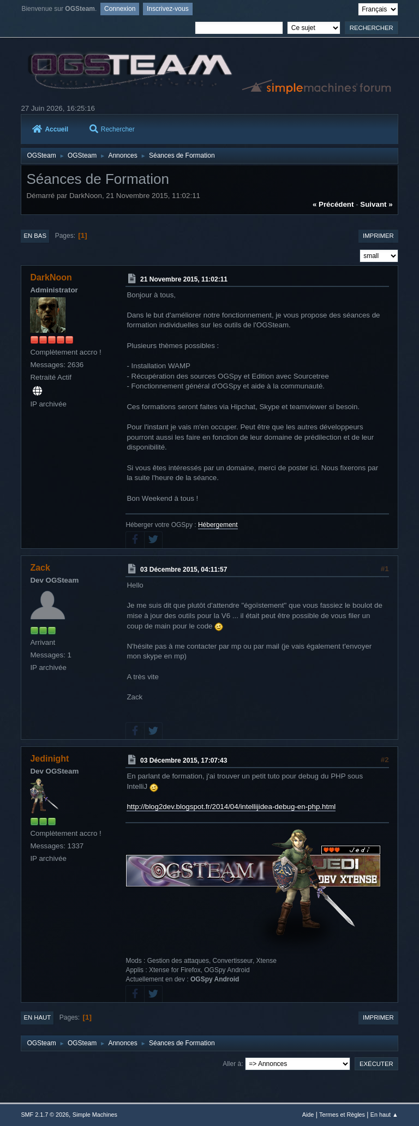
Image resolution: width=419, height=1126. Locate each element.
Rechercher (112, 129)
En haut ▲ (384, 1114)
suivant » (376, 204)
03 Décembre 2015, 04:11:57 (183, 569)
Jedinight (49, 758)
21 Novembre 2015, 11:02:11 (184, 279)
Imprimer (378, 235)
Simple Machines (95, 1114)
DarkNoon (50, 277)
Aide (308, 1114)
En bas (34, 235)
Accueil (50, 129)
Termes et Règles (342, 1114)
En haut (37, 1017)
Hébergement (218, 525)
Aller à (232, 1064)
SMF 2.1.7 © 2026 (45, 1114)
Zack (40, 567)
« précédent (333, 204)
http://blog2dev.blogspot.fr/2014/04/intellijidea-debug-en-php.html (231, 806)
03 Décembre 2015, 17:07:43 (183, 760)
